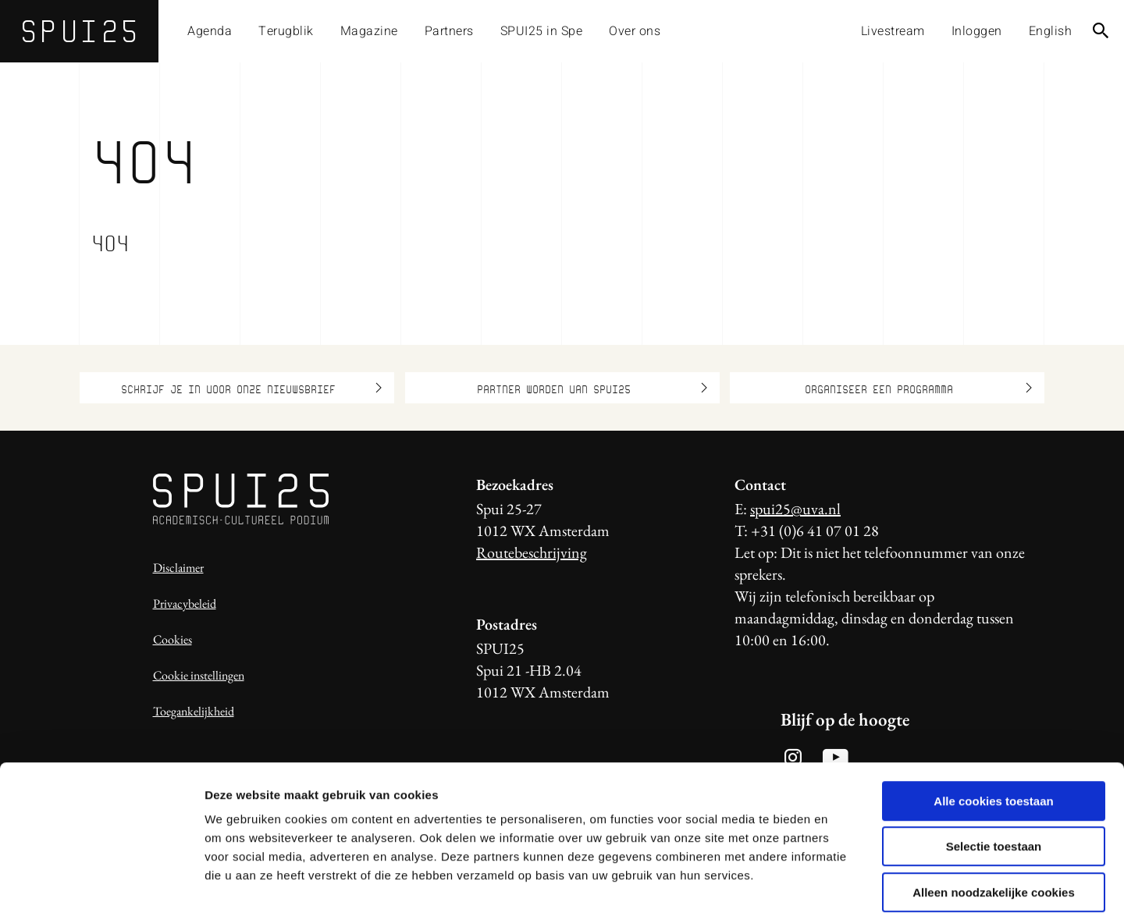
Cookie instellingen (198, 675)
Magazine (369, 31)
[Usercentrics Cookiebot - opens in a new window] (101, 892)
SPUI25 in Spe (541, 31)
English (1050, 31)
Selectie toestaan (994, 778)
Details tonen (843, 892)
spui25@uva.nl (795, 509)
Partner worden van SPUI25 (592, 387)
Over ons (634, 31)
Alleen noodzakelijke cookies (993, 823)
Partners (449, 31)
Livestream (893, 31)
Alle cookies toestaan (993, 732)
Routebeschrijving (531, 552)
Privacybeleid (184, 603)
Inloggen (976, 31)
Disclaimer (178, 567)
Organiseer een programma (919, 387)
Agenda (209, 31)
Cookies (172, 639)
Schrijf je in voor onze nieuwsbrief (251, 387)
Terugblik (286, 31)
